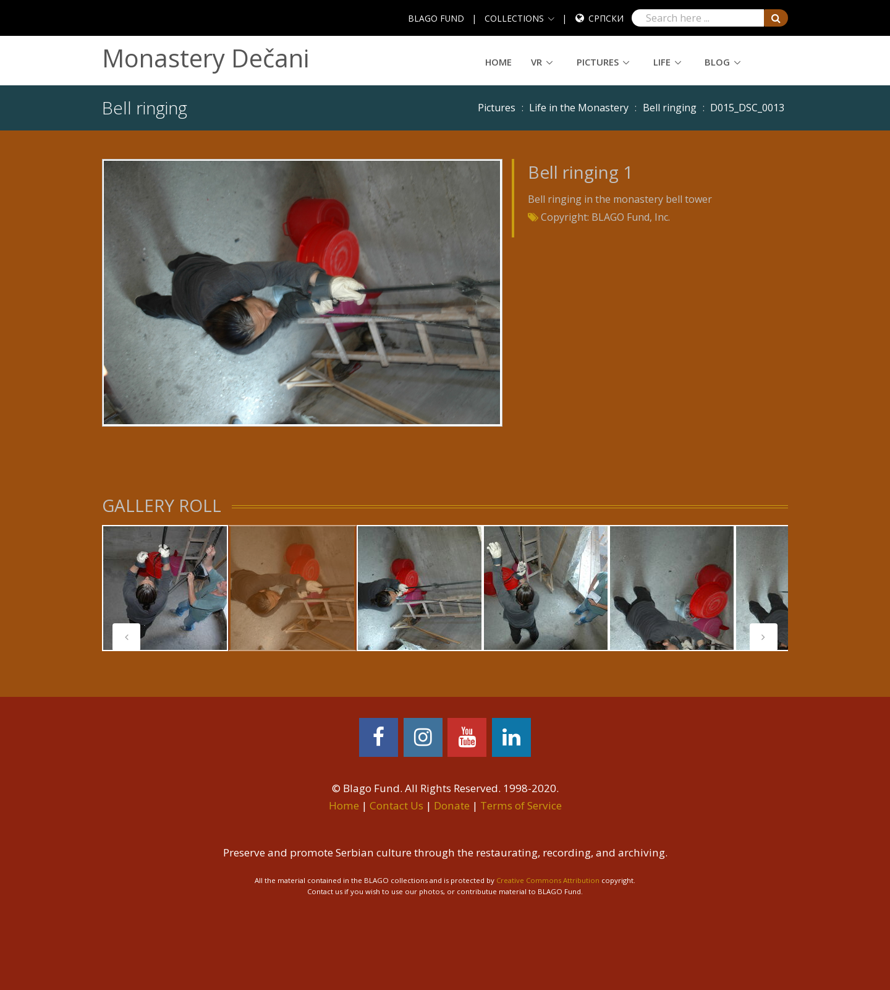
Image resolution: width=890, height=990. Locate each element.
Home (498, 62)
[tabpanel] (165, 588)
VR (536, 62)
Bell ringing (670, 107)
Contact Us (396, 805)
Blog (717, 62)
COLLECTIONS (514, 18)
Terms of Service (521, 805)
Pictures (598, 62)
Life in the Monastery (579, 107)
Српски (606, 18)
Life (662, 62)
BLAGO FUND (436, 18)
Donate (452, 805)
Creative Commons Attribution (548, 880)
